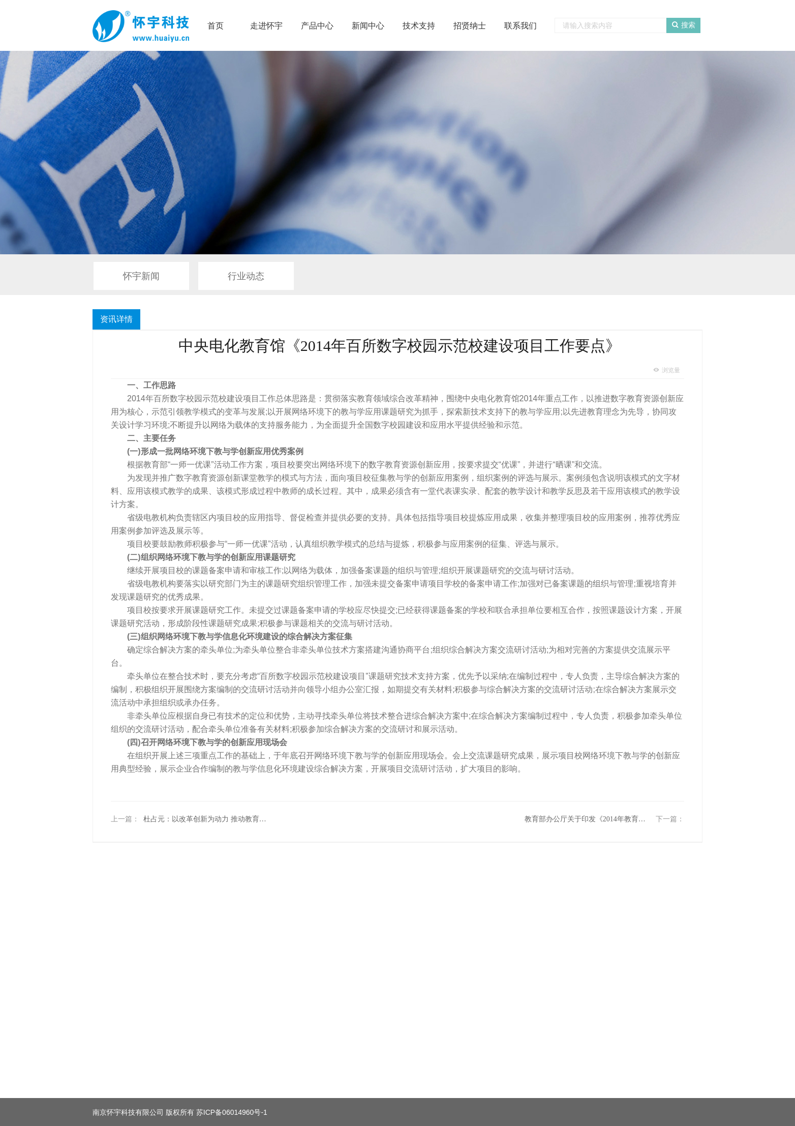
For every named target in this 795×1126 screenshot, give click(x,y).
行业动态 (246, 276)
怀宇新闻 (141, 276)
